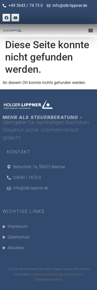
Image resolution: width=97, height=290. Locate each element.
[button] (90, 30)
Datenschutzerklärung (47, 274)
